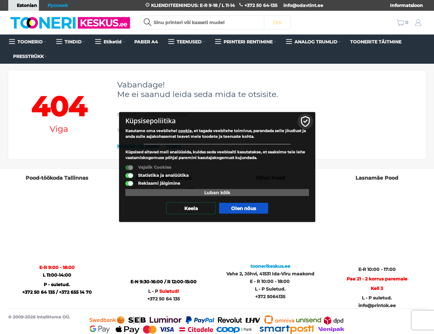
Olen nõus (243, 208)
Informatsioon (406, 5)
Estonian (23, 5)
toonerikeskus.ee (270, 266)
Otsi (277, 22)
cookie (185, 130)
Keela (191, 208)
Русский (54, 5)
